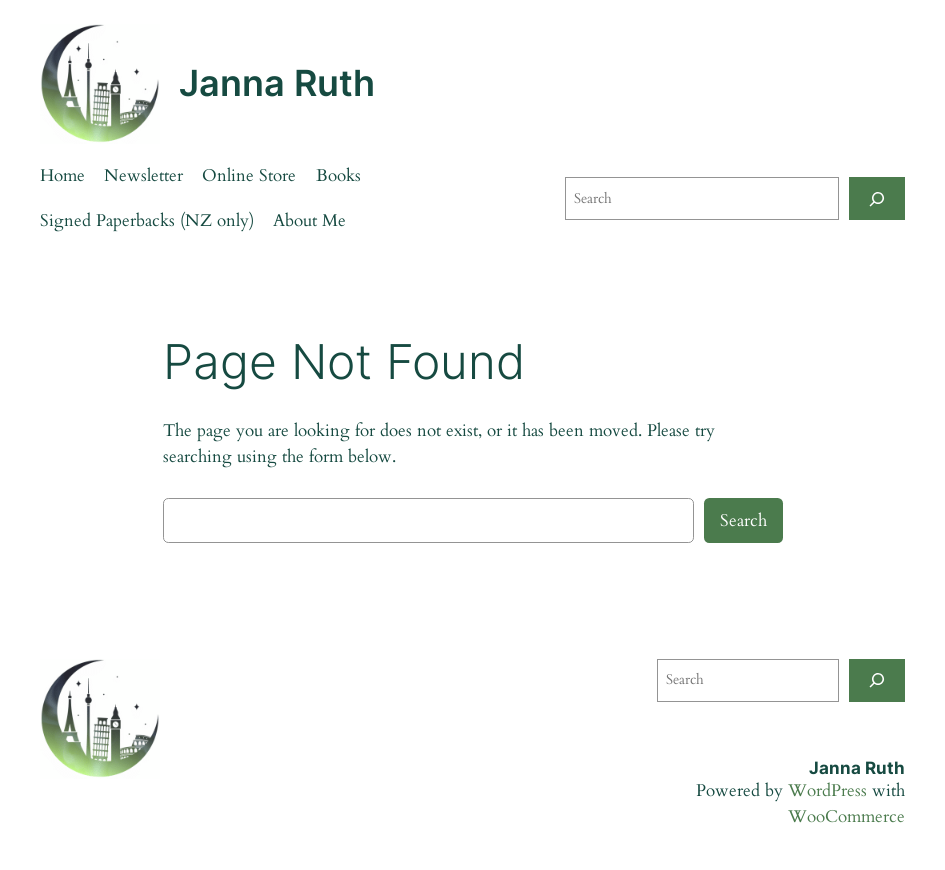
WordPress (827, 790)
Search (743, 520)
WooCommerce (846, 816)
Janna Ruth (277, 83)
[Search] (877, 198)
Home (62, 175)
